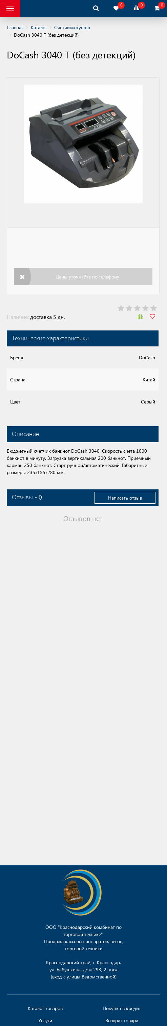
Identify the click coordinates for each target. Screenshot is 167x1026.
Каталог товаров (45, 1008)
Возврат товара (121, 1020)
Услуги (45, 1020)
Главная (15, 27)
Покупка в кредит (122, 1008)
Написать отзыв (125, 497)
